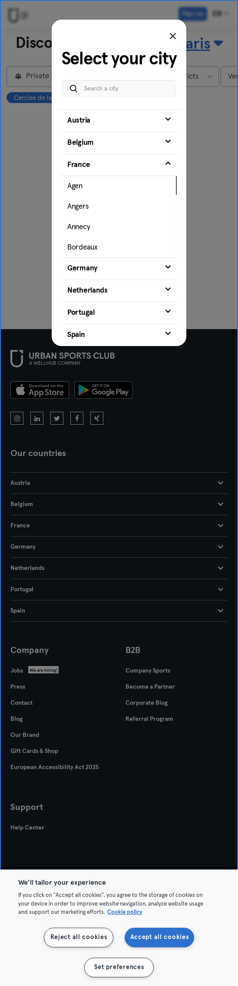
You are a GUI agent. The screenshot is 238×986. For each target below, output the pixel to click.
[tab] (119, 117)
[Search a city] (119, 84)
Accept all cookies (159, 937)
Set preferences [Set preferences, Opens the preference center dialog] (119, 967)
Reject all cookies (78, 937)
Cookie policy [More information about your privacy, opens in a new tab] (124, 912)
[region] (119, 927)
